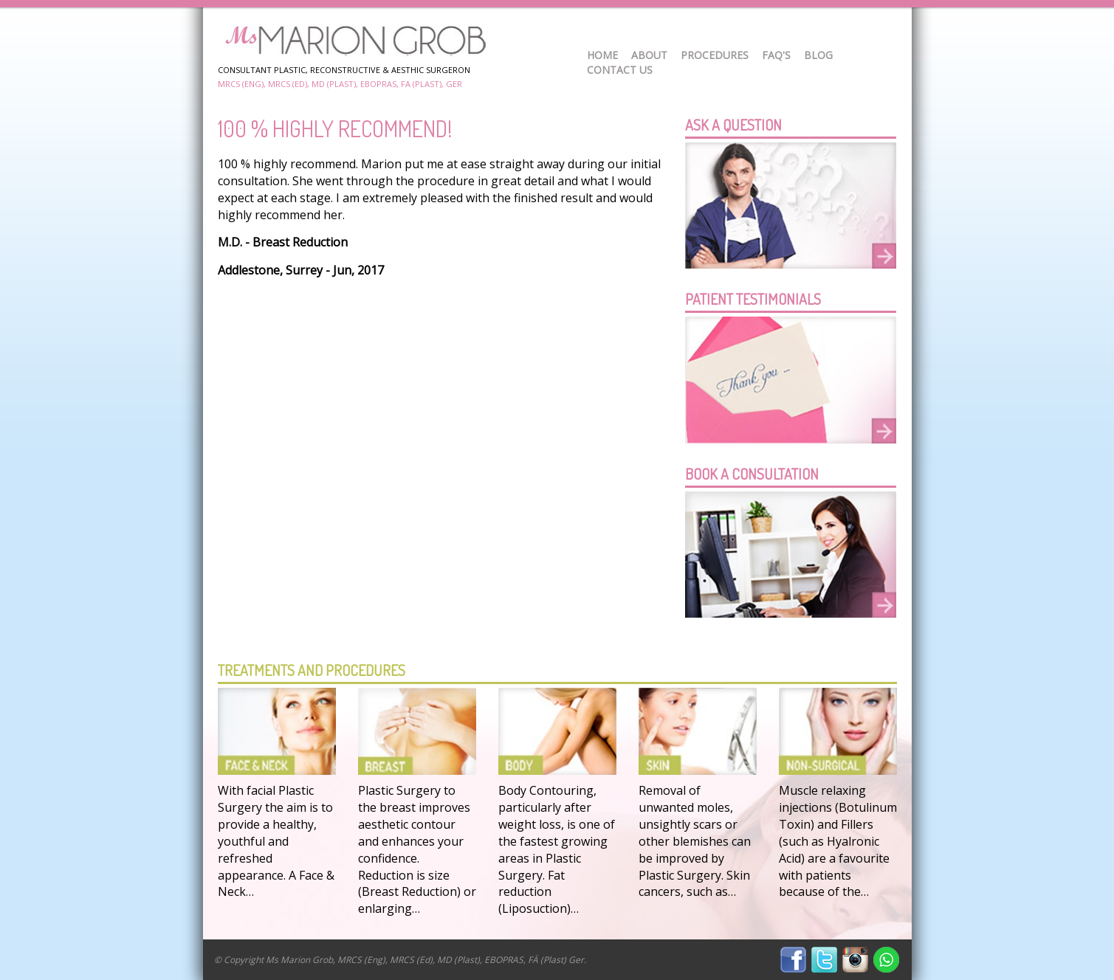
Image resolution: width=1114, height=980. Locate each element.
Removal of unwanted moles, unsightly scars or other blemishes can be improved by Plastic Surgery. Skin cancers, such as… (695, 841)
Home (602, 55)
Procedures (715, 55)
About (649, 55)
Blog (818, 55)
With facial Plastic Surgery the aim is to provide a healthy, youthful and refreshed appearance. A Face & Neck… (276, 841)
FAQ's (776, 55)
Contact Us (620, 70)
